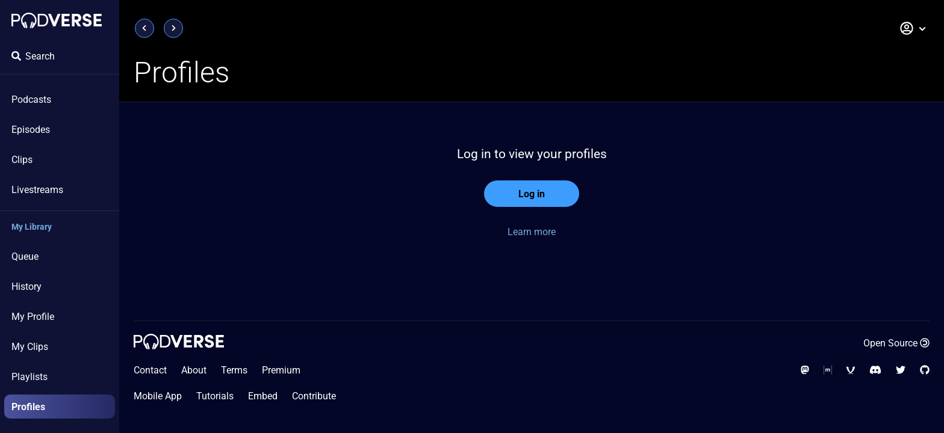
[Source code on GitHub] (925, 370)
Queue (25, 256)
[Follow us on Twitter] (900, 370)
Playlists (29, 376)
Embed (263, 396)
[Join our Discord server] (875, 370)
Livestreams (37, 189)
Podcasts (31, 99)
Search (33, 56)
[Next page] (173, 28)
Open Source (896, 343)
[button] (913, 28)
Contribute (314, 396)
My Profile (32, 316)
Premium (281, 370)
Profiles (28, 407)
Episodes (30, 129)
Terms (234, 370)
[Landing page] (56, 20)
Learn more (532, 232)
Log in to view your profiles (532, 154)
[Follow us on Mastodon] (805, 370)
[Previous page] (144, 28)
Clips (22, 159)
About (193, 370)
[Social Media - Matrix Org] (828, 370)
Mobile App (158, 396)
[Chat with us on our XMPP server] (850, 370)
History (26, 286)
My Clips (29, 346)
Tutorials (215, 396)
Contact (150, 370)
